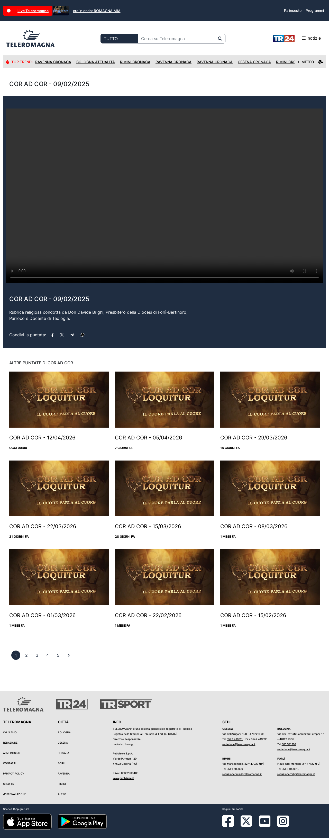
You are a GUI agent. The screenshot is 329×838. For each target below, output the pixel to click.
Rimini (62, 783)
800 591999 (289, 744)
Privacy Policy (13, 773)
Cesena (63, 742)
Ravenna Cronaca (53, 62)
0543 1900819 (290, 768)
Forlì (61, 763)
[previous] (15, 655)
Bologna (64, 732)
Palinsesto (292, 10)
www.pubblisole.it (123, 778)
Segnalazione (14, 794)
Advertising (11, 752)
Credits (8, 783)
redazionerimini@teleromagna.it (242, 774)
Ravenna (64, 773)
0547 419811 (235, 739)
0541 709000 (235, 768)
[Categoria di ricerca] (119, 38)
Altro (62, 794)
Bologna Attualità (95, 62)
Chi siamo (10, 732)
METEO (310, 62)
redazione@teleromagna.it (238, 744)
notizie (297, 38)
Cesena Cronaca (254, 62)
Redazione (10, 742)
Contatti (9, 763)
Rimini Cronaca (135, 62)
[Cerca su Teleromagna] (176, 38)
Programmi (315, 10)
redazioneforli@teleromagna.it (296, 774)
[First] (68, 655)
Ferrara (63, 752)
